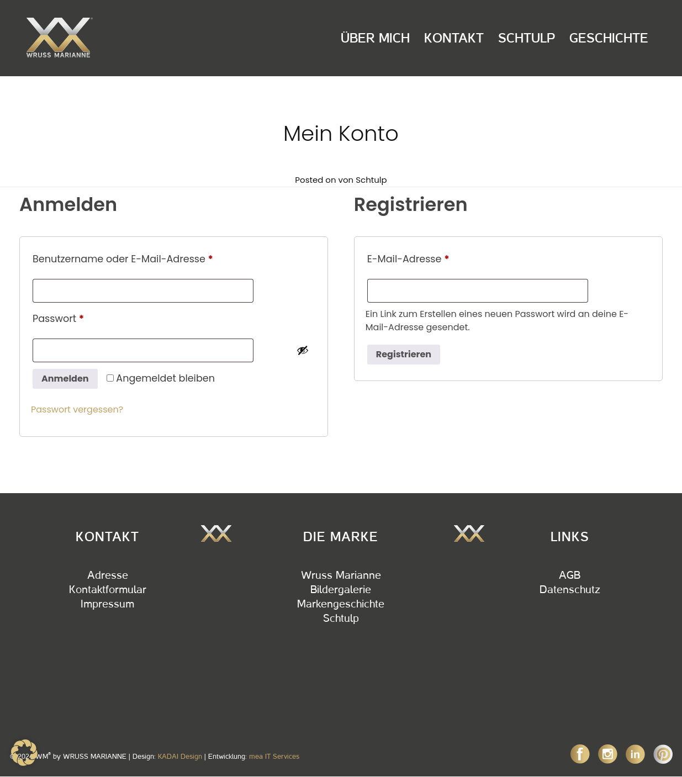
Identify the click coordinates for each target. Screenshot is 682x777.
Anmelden (65, 378)
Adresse (107, 575)
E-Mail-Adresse (435, 258)
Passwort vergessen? (77, 409)
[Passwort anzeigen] (303, 350)
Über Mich (375, 38)
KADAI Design (180, 756)
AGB (569, 575)
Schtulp (526, 38)
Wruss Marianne (341, 575)
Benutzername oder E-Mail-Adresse (150, 258)
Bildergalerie (340, 589)
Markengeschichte (340, 604)
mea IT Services (274, 756)
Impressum (107, 604)
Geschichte (608, 38)
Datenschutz (570, 589)
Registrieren (403, 354)
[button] (24, 752)
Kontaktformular (107, 589)
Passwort (85, 317)
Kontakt (454, 38)
